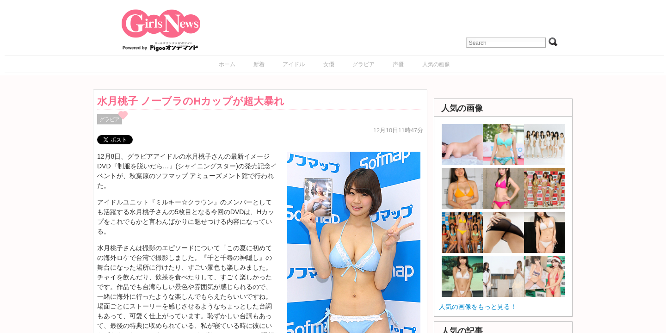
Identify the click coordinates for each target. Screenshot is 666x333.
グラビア (363, 64)
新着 (259, 64)
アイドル (294, 64)
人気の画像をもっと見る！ (478, 306)
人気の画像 (436, 64)
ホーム (227, 64)
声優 (398, 64)
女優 (328, 64)
